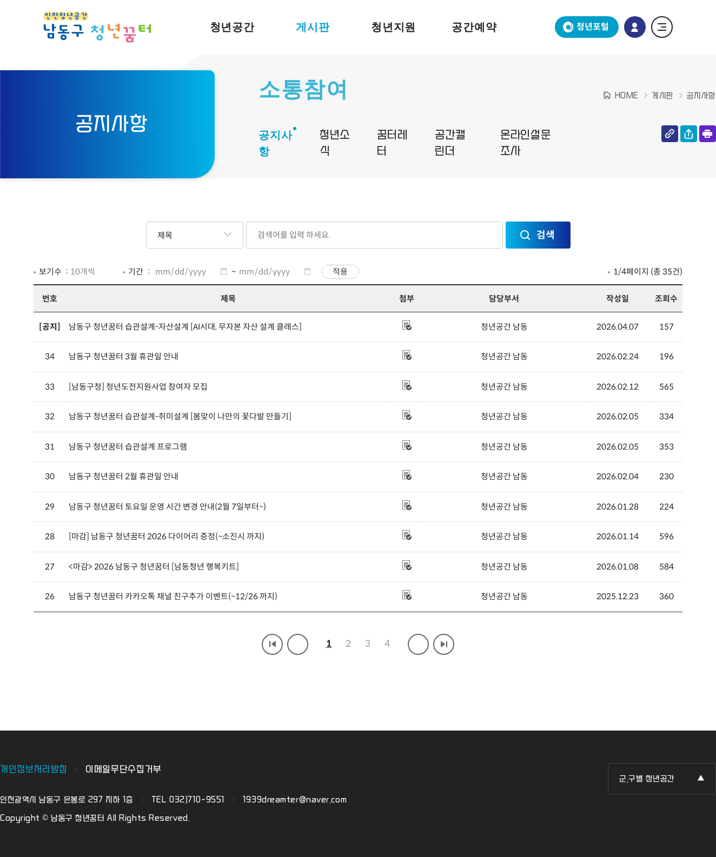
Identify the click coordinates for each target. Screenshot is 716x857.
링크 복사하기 (669, 133)
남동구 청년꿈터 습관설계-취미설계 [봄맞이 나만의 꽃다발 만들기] (180, 416)
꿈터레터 (392, 143)
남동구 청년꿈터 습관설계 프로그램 (128, 446)
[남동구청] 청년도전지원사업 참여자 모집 (138, 386)
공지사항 (275, 143)
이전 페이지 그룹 (297, 644)
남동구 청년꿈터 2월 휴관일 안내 (123, 476)
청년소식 (335, 143)
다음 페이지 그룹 (418, 644)
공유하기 (688, 133)
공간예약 (474, 27)
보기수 (50, 271)
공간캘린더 (450, 143)
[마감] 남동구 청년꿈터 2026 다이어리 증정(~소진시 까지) (166, 536)
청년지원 (393, 27)
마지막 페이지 (443, 644)
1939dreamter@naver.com (295, 800)
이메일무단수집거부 (123, 769)
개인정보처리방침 (34, 769)
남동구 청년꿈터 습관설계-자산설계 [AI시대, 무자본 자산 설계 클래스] (185, 327)
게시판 (312, 27)
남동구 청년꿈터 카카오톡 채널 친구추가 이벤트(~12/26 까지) (173, 596)
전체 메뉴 (662, 27)
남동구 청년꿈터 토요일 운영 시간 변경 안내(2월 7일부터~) (167, 506)
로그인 (635, 27)
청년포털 (592, 26)
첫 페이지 (272, 644)
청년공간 (232, 27)
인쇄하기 (707, 133)
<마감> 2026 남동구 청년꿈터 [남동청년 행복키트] (154, 566)
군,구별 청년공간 (647, 779)
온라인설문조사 (525, 143)
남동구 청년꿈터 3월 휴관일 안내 (123, 356)
